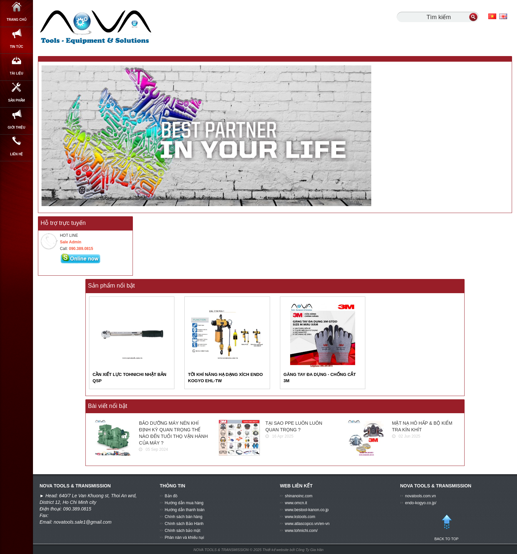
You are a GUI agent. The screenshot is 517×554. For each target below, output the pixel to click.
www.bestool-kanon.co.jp (307, 510)
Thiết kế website (275, 550)
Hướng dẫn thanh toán (185, 510)
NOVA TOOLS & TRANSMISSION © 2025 (227, 550)
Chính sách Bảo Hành (184, 523)
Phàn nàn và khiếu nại (184, 537)
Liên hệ (16, 196)
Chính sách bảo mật (182, 530)
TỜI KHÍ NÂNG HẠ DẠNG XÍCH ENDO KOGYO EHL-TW (225, 377)
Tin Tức (16, 52)
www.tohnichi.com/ (301, 530)
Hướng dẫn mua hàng (184, 503)
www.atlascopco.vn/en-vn (307, 523)
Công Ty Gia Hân (309, 550)
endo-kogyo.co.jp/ (421, 503)
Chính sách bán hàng (183, 516)
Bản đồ (171, 496)
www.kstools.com (300, 516)
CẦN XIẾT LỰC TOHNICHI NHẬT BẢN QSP (129, 377)
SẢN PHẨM (16, 124)
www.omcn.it (296, 503)
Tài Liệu (16, 88)
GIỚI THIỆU (16, 160)
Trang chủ (16, 16)
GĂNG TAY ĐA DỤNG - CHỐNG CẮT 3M (320, 377)
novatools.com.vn (420, 496)
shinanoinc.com (298, 496)
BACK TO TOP (446, 524)
